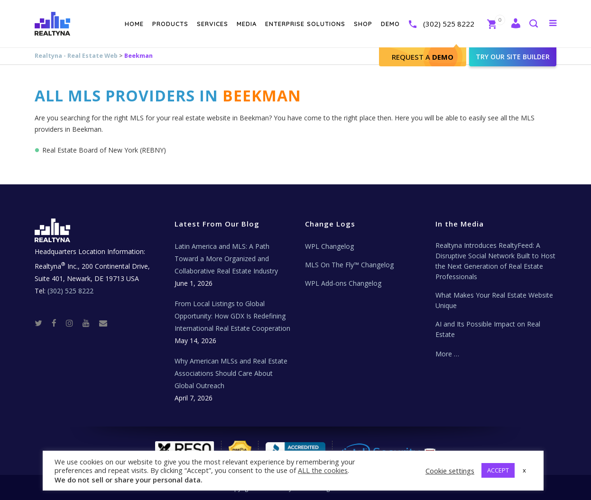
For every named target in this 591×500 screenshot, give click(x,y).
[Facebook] (58, 322)
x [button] (524, 470)
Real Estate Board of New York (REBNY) (104, 150)
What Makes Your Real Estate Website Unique (494, 300)
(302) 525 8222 (448, 23)
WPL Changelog (329, 246)
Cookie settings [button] (449, 470)
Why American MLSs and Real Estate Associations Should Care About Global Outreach (231, 373)
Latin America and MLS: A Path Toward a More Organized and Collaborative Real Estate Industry (226, 258)
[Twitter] (42, 322)
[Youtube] (90, 322)
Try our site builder (513, 56)
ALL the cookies (323, 470)
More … (447, 353)
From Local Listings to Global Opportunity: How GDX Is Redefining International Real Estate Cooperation (232, 316)
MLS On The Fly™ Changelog (349, 264)
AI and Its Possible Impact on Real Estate (487, 329)
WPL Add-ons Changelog (343, 283)
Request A (422, 57)
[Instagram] (73, 322)
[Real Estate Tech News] (103, 322)
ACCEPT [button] (498, 470)
